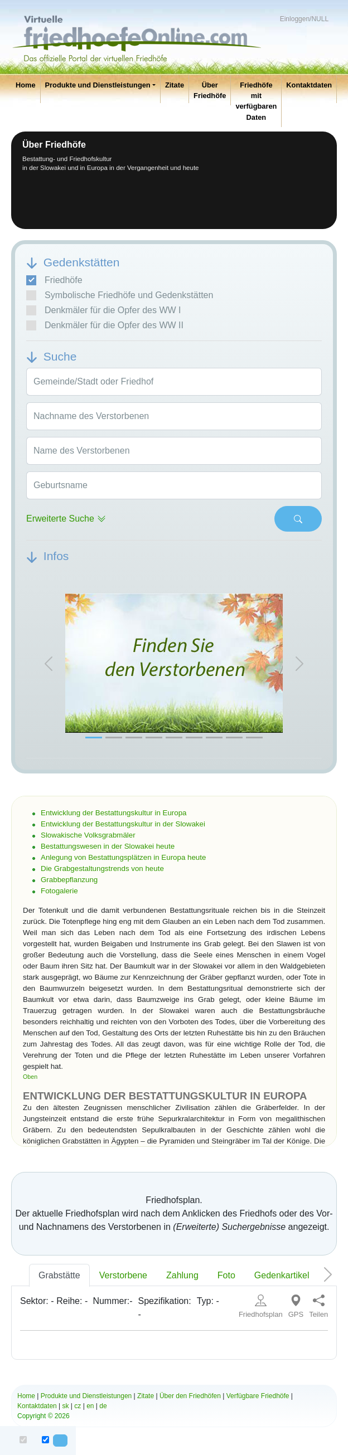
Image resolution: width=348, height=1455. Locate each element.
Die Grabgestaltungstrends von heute (102, 868)
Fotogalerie (59, 891)
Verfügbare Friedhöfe (257, 1396)
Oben (30, 1076)
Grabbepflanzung (69, 879)
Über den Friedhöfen (190, 1396)
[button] (48, 663)
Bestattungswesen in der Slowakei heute (108, 846)
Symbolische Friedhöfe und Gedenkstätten (119, 295)
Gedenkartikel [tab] (282, 1275)
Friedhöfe (54, 280)
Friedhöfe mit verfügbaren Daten (256, 101)
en (90, 1406)
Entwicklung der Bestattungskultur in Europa (114, 813)
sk (65, 1406)
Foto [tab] (226, 1275)
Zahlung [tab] (182, 1275)
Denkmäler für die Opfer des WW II (104, 325)
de (103, 1406)
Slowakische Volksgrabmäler (88, 835)
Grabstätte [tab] (59, 1275)
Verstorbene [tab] (123, 1275)
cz (77, 1406)
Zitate (174, 85)
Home (26, 85)
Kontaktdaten (309, 85)
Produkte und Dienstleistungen (98, 85)
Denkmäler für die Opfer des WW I (103, 310)
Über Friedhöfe (210, 90)
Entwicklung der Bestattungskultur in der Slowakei (123, 824)
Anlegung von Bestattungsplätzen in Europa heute (123, 857)
